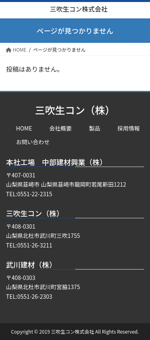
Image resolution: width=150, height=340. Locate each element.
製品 (94, 128)
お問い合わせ (33, 142)
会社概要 (60, 128)
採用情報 (129, 128)
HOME (24, 128)
